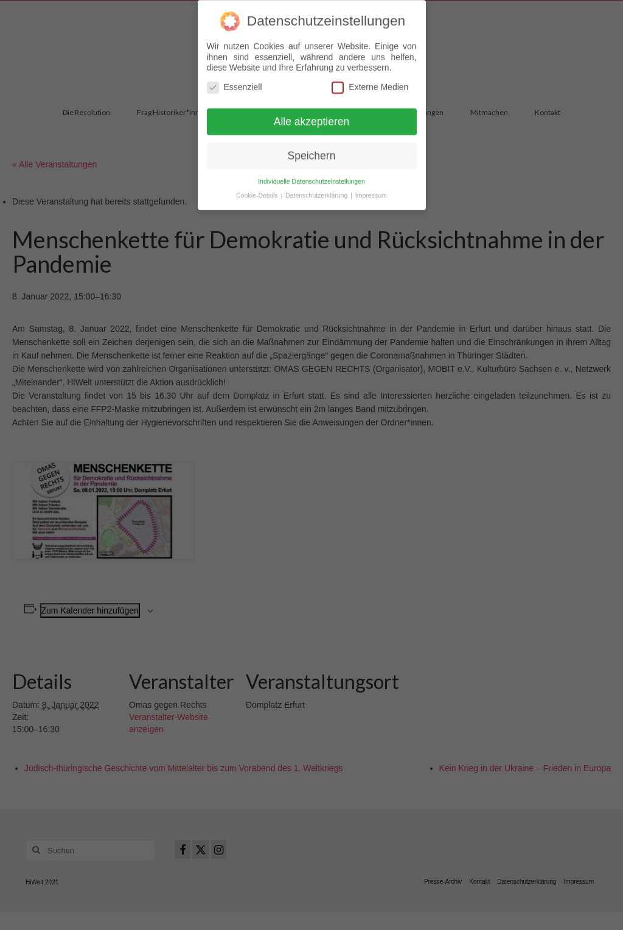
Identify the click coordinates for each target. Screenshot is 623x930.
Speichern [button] (312, 151)
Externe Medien (370, 82)
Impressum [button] (371, 190)
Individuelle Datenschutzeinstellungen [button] (311, 176)
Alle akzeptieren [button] (312, 116)
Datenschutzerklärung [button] (317, 190)
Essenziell (234, 82)
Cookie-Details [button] (257, 190)
